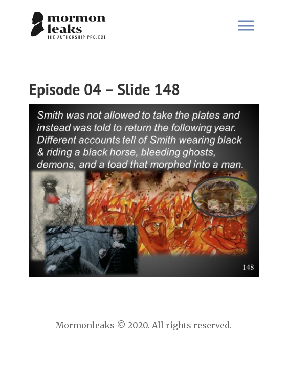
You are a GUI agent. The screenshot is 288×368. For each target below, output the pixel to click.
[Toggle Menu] (246, 25)
